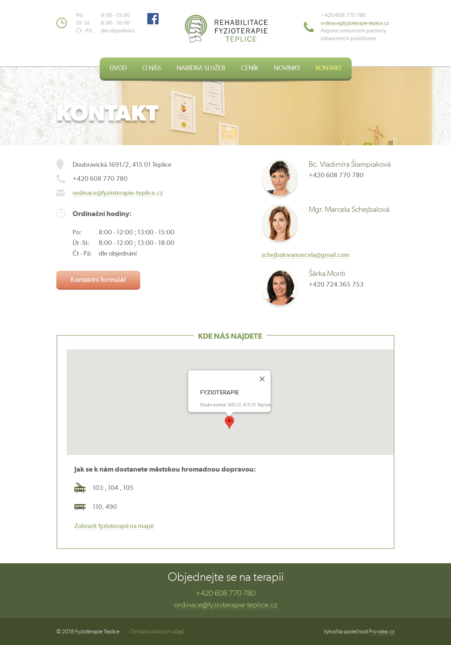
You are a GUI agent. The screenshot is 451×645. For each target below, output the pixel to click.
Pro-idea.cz (382, 631)
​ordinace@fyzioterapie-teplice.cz (355, 23)
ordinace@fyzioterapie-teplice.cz (118, 192)
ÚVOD (118, 68)
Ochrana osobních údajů (157, 631)
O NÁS (151, 68)
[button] (229, 422)
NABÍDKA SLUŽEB (201, 68)
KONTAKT (329, 68)
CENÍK (249, 68)
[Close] (262, 378)
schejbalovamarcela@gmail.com (305, 254)
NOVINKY (287, 68)
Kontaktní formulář (98, 279)
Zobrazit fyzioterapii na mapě (114, 525)
